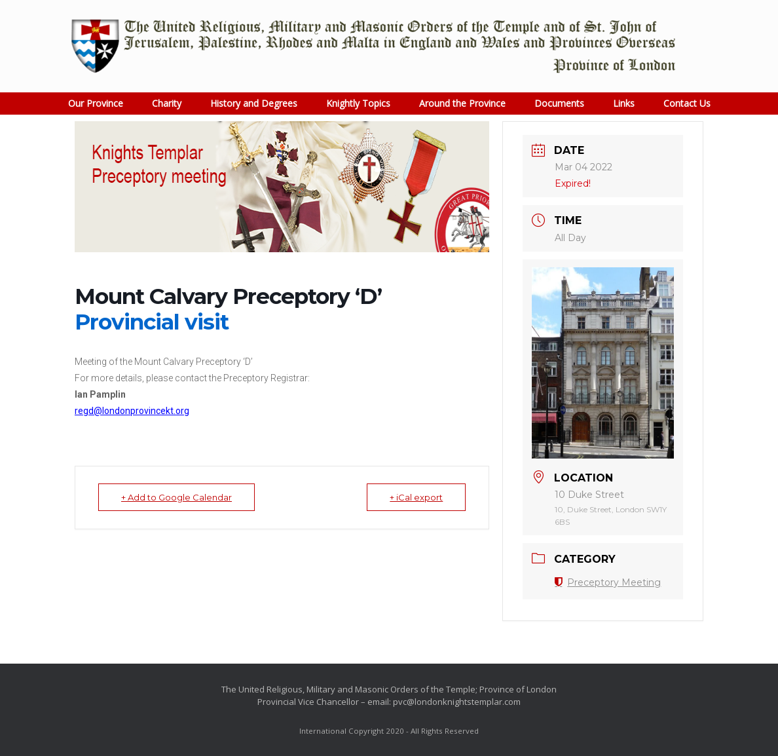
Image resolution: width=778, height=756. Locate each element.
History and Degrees (253, 103)
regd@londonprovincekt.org (132, 411)
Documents (559, 103)
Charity (166, 103)
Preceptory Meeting (608, 582)
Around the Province (462, 103)
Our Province (95, 103)
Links (624, 103)
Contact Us (687, 103)
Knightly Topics (358, 103)
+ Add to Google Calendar (176, 497)
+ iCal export (416, 497)
